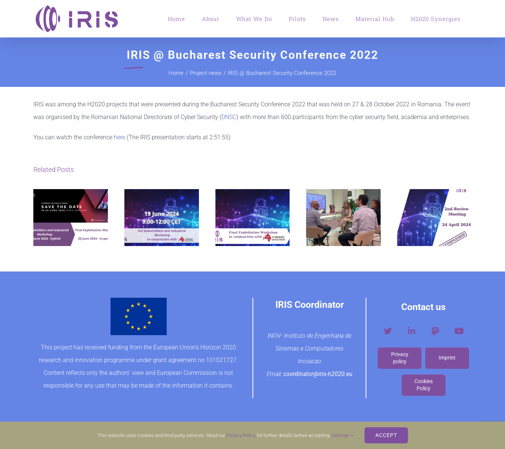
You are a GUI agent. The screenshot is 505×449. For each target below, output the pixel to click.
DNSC (228, 117)
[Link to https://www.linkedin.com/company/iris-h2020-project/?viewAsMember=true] (411, 331)
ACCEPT (386, 435)
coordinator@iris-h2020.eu (318, 373)
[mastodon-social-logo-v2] (435, 328)
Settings (342, 435)
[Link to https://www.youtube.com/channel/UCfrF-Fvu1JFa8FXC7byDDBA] (459, 331)
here (118, 137)
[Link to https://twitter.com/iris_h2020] (388, 331)
